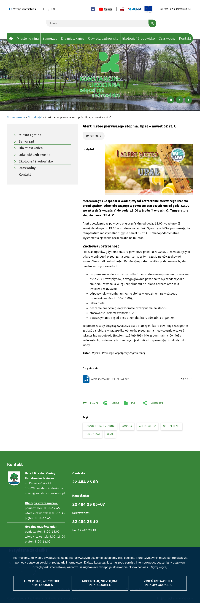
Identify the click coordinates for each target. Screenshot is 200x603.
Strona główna (16, 117)
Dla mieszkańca (72, 38)
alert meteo (147, 426)
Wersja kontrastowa (24, 9)
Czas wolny (167, 38)
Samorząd (49, 38)
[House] (11, 38)
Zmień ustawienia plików (158, 583)
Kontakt (185, 38)
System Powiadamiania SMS (175, 8)
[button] (149, 169)
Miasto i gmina (28, 38)
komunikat (92, 434)
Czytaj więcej (158, 567)
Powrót (94, 403)
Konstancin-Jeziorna (100, 426)
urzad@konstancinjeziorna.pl (45, 493)
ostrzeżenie (171, 426)
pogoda (127, 426)
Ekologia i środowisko (138, 38)
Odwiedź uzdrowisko (103, 38)
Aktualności (35, 117)
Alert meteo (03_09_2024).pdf (109, 379)
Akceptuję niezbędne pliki (100, 583)
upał (110, 434)
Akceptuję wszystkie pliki (41, 583)
